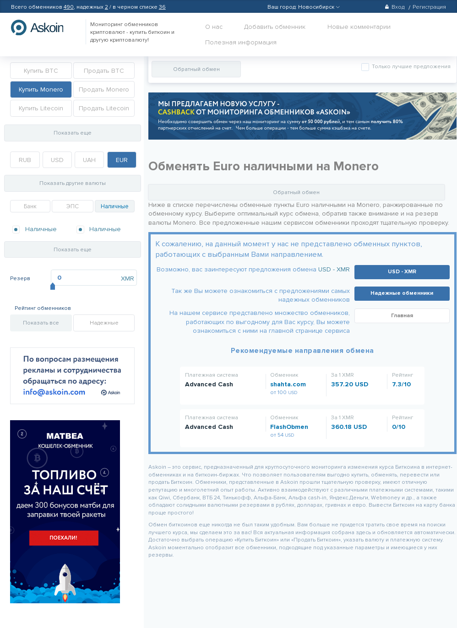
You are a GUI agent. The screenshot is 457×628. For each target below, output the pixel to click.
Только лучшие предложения (410, 66)
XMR (127, 278)
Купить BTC (41, 71)
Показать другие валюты (72, 183)
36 (162, 7)
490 (69, 7)
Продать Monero (104, 89)
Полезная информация (241, 42)
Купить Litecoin (41, 108)
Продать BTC (104, 71)
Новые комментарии (359, 27)
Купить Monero (41, 89)
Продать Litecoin (104, 108)
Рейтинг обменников (43, 308)
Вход (394, 7)
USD (57, 160)
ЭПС (72, 206)
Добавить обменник (274, 27)
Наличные (115, 206)
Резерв (20, 278)
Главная (402, 315)
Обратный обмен (196, 69)
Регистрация (429, 7)
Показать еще (73, 133)
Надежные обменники (401, 293)
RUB (25, 160)
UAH (89, 160)
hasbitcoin (44, 27)
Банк (30, 206)
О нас (214, 27)
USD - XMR (334, 269)
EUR (122, 160)
